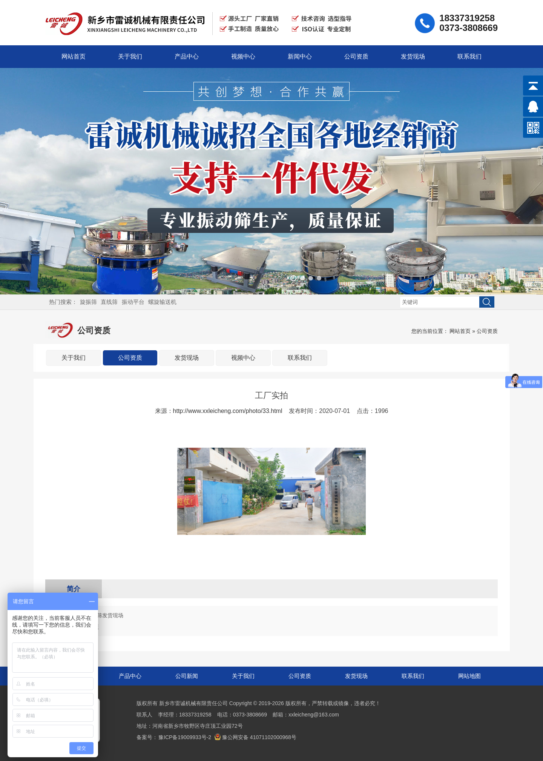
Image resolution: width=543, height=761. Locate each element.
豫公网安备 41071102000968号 (255, 737)
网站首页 (73, 56)
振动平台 (133, 302)
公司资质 (356, 56)
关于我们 (130, 56)
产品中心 (187, 56)
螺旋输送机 (162, 302)
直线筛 (109, 302)
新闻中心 (300, 56)
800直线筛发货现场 (100, 615)
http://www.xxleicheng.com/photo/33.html (227, 411)
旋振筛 (88, 302)
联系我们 (469, 56)
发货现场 (413, 56)
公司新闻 (186, 676)
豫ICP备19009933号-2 (184, 737)
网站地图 (469, 676)
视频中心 (243, 56)
